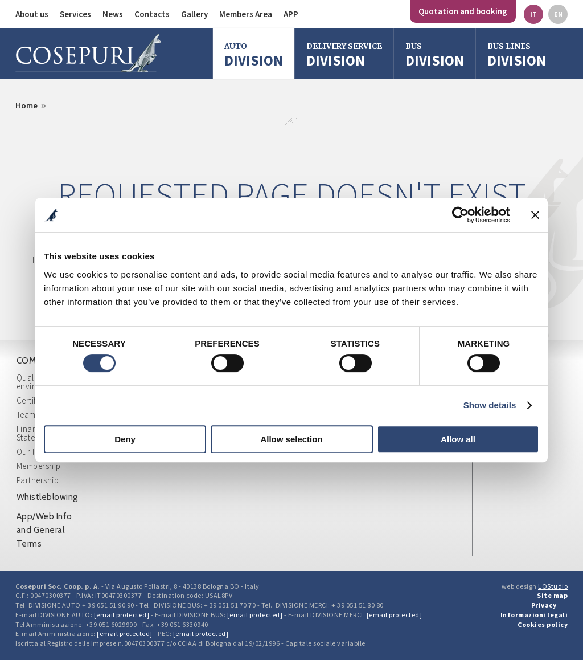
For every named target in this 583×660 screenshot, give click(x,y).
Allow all (458, 439)
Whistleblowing (47, 497)
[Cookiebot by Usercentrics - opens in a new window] (460, 214)
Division (253, 55)
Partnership (38, 480)
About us (31, 14)
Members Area (245, 14)
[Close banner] (535, 215)
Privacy (544, 605)
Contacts (152, 14)
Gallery (194, 14)
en (558, 14)
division (434, 55)
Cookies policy (543, 624)
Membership (39, 466)
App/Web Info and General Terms (44, 530)
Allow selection (291, 439)
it (533, 14)
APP (291, 14)
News (112, 14)
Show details (489, 405)
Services (75, 14)
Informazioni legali (534, 614)
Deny (125, 439)
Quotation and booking (462, 11)
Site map (552, 595)
